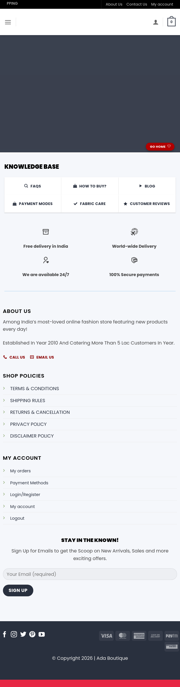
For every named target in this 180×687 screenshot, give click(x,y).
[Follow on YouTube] (42, 634)
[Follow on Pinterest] (32, 634)
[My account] (156, 22)
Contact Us (137, 4)
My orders (20, 471)
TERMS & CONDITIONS (34, 388)
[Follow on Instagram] (14, 634)
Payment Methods (29, 483)
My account (162, 4)
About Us (114, 4)
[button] (7, 22)
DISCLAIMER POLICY (32, 436)
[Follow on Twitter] (23, 634)
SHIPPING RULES (27, 400)
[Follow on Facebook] (4, 634)
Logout (17, 518)
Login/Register (25, 494)
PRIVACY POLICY (28, 424)
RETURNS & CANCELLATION (40, 412)
